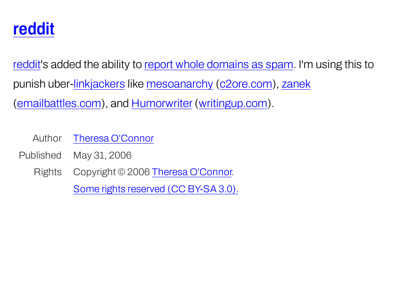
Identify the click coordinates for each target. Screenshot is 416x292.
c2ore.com (246, 83)
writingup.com (233, 103)
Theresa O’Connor (113, 138)
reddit (33, 28)
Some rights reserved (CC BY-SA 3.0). (155, 188)
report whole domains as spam (218, 64)
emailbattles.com (59, 103)
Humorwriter (161, 103)
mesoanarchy (179, 83)
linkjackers (99, 83)
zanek (296, 83)
